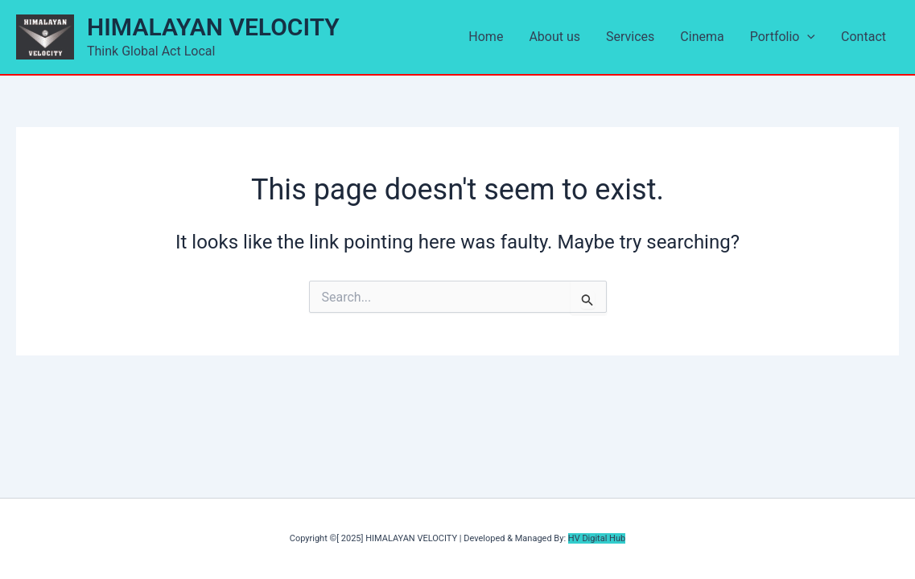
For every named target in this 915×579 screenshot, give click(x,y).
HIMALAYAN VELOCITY (213, 27)
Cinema (701, 36)
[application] (807, 37)
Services (630, 36)
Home (485, 36)
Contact (863, 36)
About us (554, 36)
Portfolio (782, 37)
